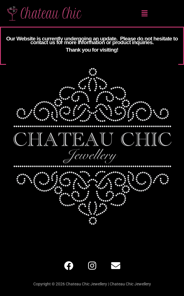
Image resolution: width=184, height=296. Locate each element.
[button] (144, 13)
